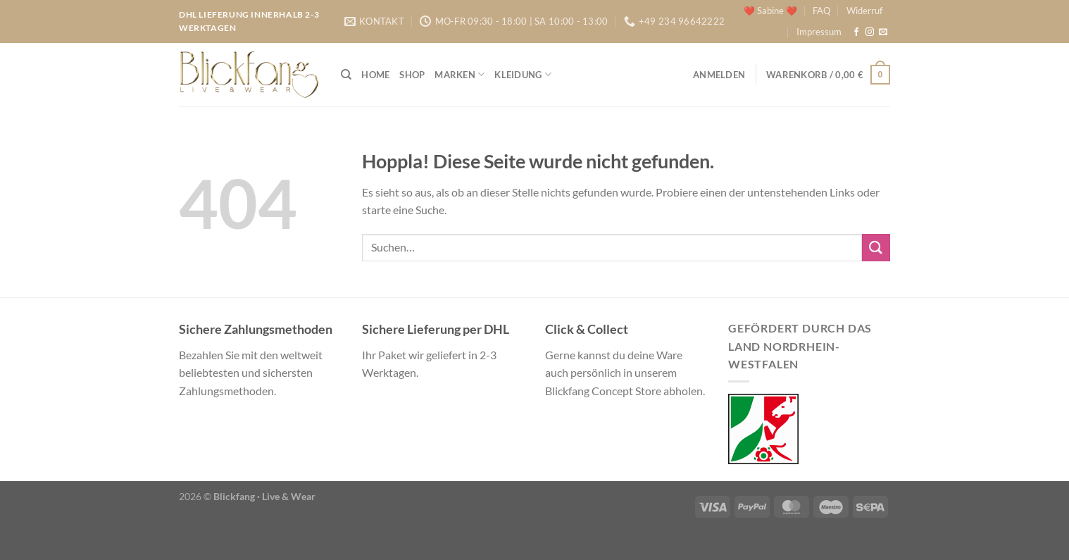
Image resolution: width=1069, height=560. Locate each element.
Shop (412, 74)
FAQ (821, 10)
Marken (460, 74)
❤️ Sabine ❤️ (770, 10)
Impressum (819, 31)
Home (375, 74)
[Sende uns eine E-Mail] (883, 32)
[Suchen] (346, 74)
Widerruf (864, 10)
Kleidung (522, 74)
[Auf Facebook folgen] (856, 32)
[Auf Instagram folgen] (869, 32)
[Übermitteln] (876, 247)
